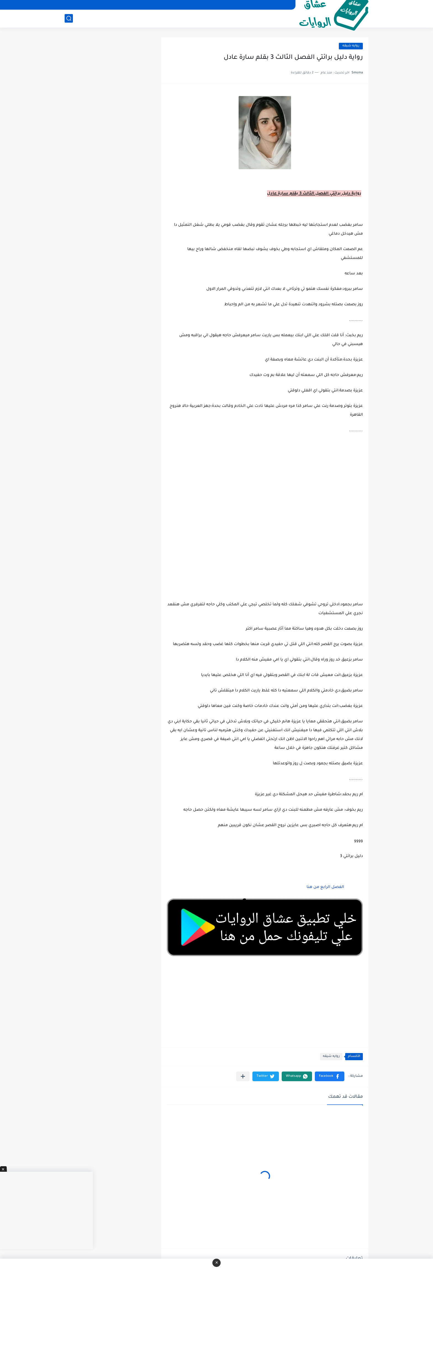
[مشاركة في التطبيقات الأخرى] (243, 1076)
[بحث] (69, 18)
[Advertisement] (265, 524)
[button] (329, 1076)
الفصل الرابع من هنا (324, 887)
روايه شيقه (350, 46)
